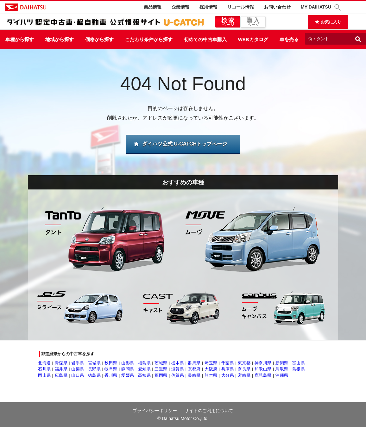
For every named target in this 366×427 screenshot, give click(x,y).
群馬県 (194, 363)
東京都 (244, 363)
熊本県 (211, 375)
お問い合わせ (277, 6)
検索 (227, 22)
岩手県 (77, 363)
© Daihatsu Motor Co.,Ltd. (183, 418)
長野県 (94, 369)
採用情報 (208, 6)
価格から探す (99, 39)
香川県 (110, 375)
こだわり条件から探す (149, 39)
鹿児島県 (263, 375)
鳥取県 (281, 369)
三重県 (161, 369)
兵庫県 (227, 369)
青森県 (61, 363)
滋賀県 (177, 369)
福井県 (61, 369)
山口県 (77, 375)
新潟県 (281, 363)
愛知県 (144, 369)
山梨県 (77, 369)
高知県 (144, 375)
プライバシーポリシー (155, 410)
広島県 (61, 375)
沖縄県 (281, 375)
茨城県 (161, 363)
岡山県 (44, 375)
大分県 (227, 375)
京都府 (194, 369)
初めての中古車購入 (205, 39)
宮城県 (94, 363)
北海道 (44, 363)
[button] (338, 7)
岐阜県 (110, 369)
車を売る (289, 39)
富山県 (298, 363)
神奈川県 (263, 363)
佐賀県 (177, 375)
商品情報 (152, 6)
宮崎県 (244, 375)
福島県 (144, 363)
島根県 (298, 369)
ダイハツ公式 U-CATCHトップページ (184, 143)
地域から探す (59, 39)
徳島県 (94, 375)
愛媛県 (127, 375)
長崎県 (194, 375)
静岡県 (127, 369)
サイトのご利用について (209, 410)
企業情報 (180, 6)
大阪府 (211, 369)
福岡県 (161, 375)
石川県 (44, 369)
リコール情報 (240, 6)
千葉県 (227, 363)
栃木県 (177, 363)
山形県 (127, 363)
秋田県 (110, 363)
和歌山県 (263, 369)
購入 (253, 22)
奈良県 (244, 369)
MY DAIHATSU (316, 6)
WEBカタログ (253, 39)
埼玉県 (211, 363)
